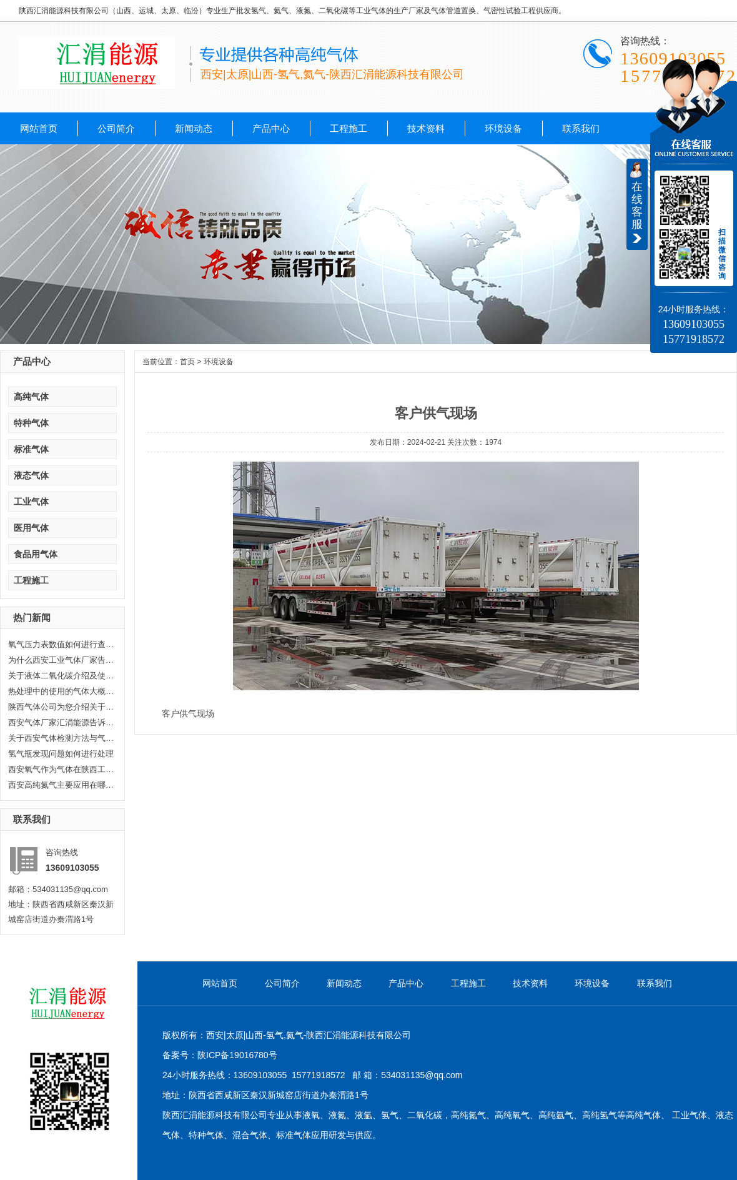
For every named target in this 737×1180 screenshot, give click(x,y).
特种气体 (31, 423)
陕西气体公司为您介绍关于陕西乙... (61, 706)
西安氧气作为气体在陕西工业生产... (61, 769)
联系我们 (581, 128)
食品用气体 (35, 554)
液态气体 (31, 475)
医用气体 (31, 528)
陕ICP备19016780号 (237, 1055)
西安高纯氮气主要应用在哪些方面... (61, 785)
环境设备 (503, 128)
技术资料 (426, 128)
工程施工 (348, 128)
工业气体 (31, 502)
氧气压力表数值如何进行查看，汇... (61, 644)
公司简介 (116, 128)
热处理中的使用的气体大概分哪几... (61, 691)
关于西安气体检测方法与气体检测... (61, 738)
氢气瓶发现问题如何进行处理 (61, 753)
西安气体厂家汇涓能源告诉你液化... (61, 722)
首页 (187, 361)
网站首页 (38, 128)
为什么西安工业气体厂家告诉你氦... (61, 660)
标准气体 (31, 449)
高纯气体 (31, 397)
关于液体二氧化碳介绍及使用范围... (61, 675)
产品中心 (271, 128)
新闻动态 (193, 128)
